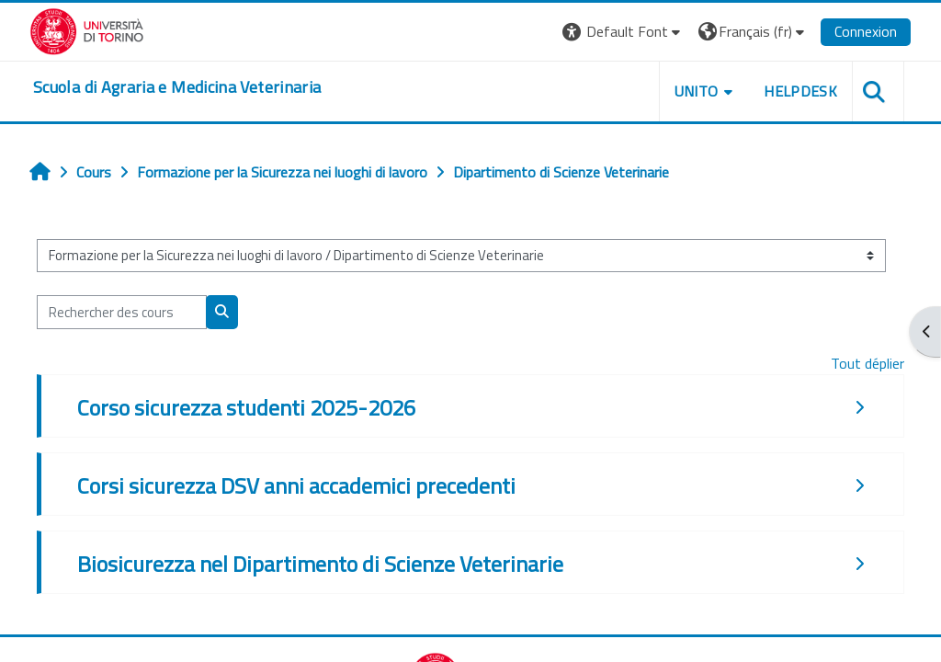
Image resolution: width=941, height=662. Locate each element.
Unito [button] (697, 91)
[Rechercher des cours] (122, 311)
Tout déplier (867, 363)
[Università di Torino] (86, 29)
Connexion (865, 31)
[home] (177, 87)
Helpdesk (800, 91)
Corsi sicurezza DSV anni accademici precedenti (296, 485)
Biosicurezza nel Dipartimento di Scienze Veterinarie (320, 563)
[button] (623, 31)
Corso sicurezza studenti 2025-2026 (246, 407)
